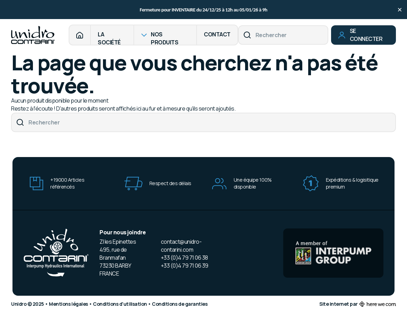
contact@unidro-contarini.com (181, 245)
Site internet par (357, 304)
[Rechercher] (283, 35)
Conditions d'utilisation (120, 304)
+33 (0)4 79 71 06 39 (184, 265)
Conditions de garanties (179, 304)
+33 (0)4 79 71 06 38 (184, 257)
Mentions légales (69, 304)
